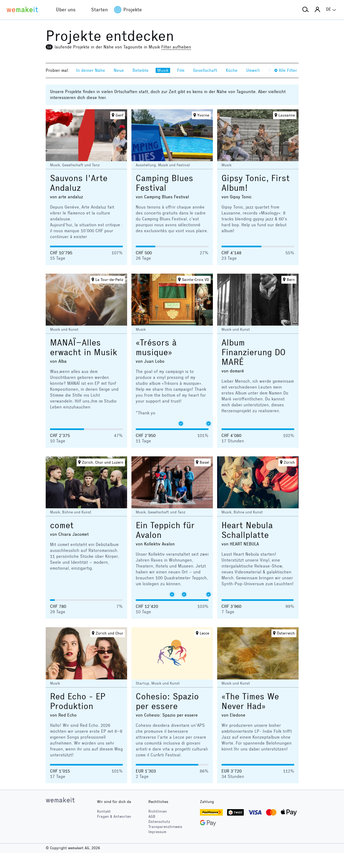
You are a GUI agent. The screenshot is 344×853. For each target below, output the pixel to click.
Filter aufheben (176, 47)
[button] (305, 10)
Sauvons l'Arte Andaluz (79, 183)
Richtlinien (157, 811)
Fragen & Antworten (114, 816)
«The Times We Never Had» (250, 701)
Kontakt (104, 811)
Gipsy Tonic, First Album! (255, 183)
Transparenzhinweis (165, 826)
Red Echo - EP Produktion (77, 701)
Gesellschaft (205, 70)
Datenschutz (159, 821)
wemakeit (60, 800)
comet (62, 525)
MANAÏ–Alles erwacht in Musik (83, 347)
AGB (151, 816)
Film (180, 70)
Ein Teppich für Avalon (165, 530)
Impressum (157, 832)
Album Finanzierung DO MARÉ (253, 352)
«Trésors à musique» (156, 347)
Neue (119, 70)
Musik (163, 70)
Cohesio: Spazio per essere (167, 701)
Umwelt (253, 70)
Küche (232, 70)
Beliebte (140, 70)
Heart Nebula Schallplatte (247, 530)
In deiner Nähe (90, 70)
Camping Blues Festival (164, 183)
